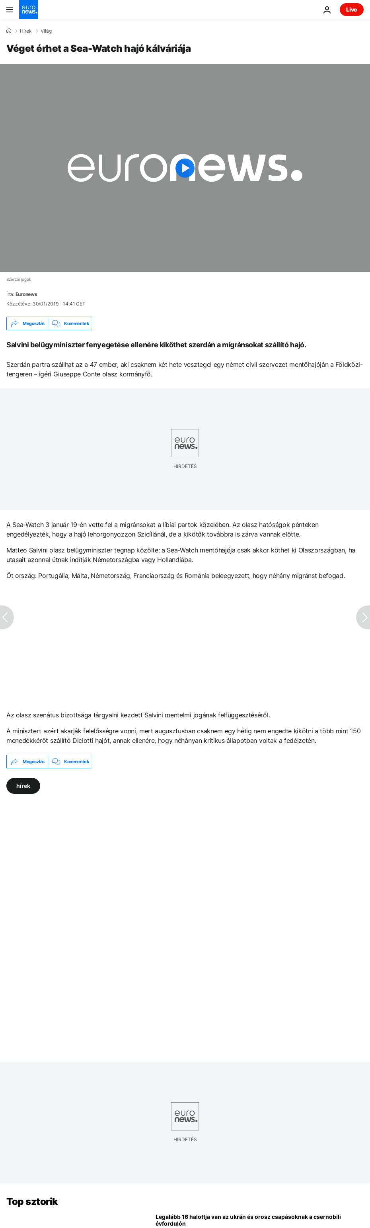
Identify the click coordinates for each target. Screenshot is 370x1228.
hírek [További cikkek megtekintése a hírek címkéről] (23, 785)
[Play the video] (185, 168)
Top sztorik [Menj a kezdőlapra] (32, 1201)
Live (351, 9)
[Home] (8, 30)
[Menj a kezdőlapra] (28, 9)
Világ (46, 31)
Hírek (26, 31)
